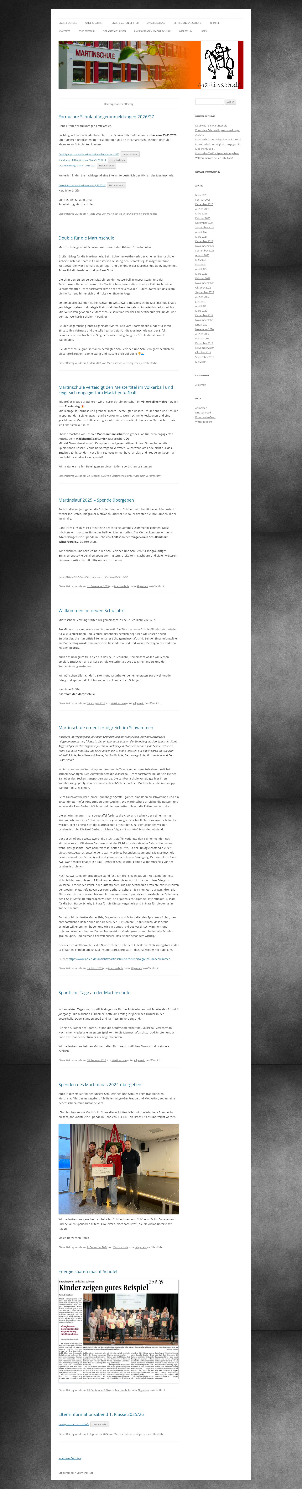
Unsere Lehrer (94, 22)
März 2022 (201, 310)
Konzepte (64, 31)
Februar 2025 (202, 218)
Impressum (185, 31)
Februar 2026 (202, 199)
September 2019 (204, 357)
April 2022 (200, 306)
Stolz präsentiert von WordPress (76, 1472)
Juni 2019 (200, 361)
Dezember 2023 (204, 241)
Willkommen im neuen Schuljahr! (92, 610)
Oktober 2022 (203, 287)
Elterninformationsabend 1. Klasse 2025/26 (101, 1414)
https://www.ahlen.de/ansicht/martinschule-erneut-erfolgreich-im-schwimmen (119, 959)
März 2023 (201, 273)
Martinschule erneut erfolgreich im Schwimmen (106, 727)
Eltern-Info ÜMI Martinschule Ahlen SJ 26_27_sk (82, 185)
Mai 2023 (200, 264)
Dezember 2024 (204, 222)
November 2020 (204, 329)
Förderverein (87, 31)
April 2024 (200, 232)
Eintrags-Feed (203, 412)
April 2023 (200, 269)
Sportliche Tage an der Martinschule (94, 992)
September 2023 (204, 250)
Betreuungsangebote (187, 22)
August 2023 (202, 255)
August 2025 (202, 209)
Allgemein (135, 213)
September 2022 (204, 292)
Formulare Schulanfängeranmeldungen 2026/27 (106, 116)
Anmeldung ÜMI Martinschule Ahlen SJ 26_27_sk (82, 160)
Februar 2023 (202, 278)
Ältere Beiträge (70, 1458)
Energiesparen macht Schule (152, 31)
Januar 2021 (202, 324)
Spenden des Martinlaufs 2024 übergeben (100, 1084)
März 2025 (201, 213)
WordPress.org (203, 422)
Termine (215, 22)
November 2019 (204, 347)
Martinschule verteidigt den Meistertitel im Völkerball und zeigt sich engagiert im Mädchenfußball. (116, 389)
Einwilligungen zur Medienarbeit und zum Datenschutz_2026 (89, 154)
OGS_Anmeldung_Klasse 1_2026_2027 (77, 165)
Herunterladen (130, 154)
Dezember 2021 (204, 315)
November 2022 (204, 283)
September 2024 (204, 227)
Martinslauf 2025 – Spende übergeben (96, 500)
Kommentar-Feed (205, 417)
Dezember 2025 (204, 204)
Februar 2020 (202, 338)
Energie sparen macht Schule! (88, 1271)
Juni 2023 (200, 260)
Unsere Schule (68, 22)
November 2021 (204, 320)
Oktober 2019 (203, 352)
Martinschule (114, 213)
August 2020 (202, 334)
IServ (204, 31)
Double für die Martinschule (86, 238)
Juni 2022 (200, 301)
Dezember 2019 (204, 343)
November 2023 (204, 246)
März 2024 (201, 236)
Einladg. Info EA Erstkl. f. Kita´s (74, 1424)
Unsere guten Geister (125, 22)
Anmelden (201, 408)
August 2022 (202, 297)
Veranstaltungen (114, 31)
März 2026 (201, 195)
